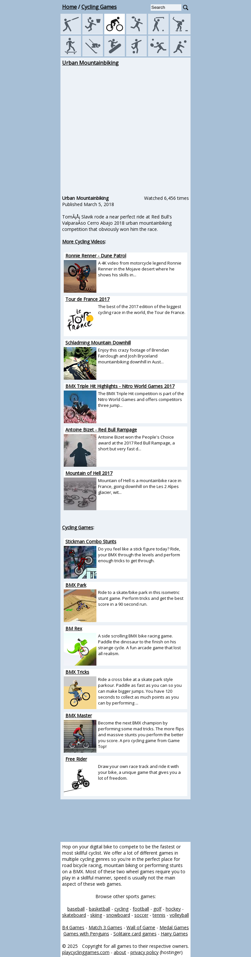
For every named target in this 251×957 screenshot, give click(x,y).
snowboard (118, 915)
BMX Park (75, 585)
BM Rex (73, 628)
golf (157, 909)
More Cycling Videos (83, 241)
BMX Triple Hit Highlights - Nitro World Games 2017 (120, 386)
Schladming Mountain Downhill (98, 342)
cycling (121, 909)
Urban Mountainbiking (90, 62)
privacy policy (144, 952)
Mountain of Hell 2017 (88, 473)
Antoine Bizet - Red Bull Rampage (101, 429)
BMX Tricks (77, 672)
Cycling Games (99, 6)
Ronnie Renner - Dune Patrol (95, 255)
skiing (96, 915)
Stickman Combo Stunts (90, 541)
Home (69, 6)
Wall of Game (140, 927)
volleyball (179, 915)
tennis (159, 915)
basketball (99, 909)
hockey (173, 909)
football (141, 909)
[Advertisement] (31, 157)
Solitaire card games (135, 934)
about (120, 952)
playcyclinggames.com (85, 952)
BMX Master (78, 715)
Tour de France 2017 (87, 299)
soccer (141, 915)
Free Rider (76, 759)
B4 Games (73, 927)
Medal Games (174, 927)
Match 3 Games (105, 927)
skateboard (74, 915)
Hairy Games (174, 934)
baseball (76, 909)
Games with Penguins (86, 934)
